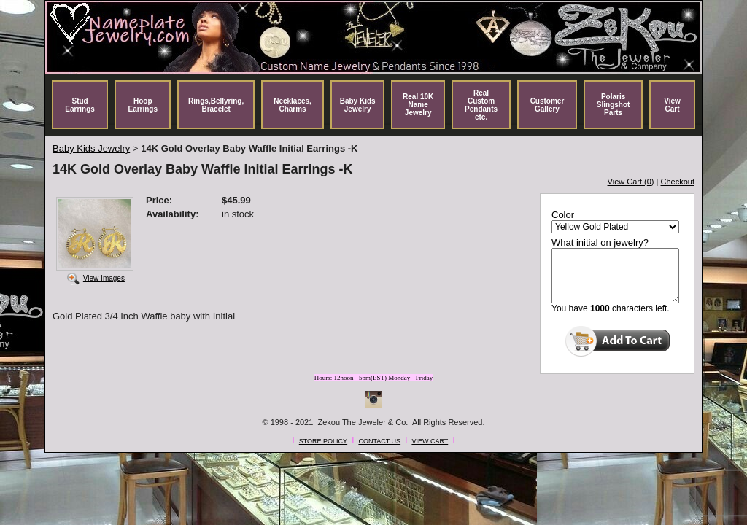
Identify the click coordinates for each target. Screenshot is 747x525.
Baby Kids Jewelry (358, 105)
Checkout (677, 181)
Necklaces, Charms (292, 105)
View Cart (672, 105)
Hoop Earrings (143, 105)
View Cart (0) (631, 181)
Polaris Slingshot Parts (613, 105)
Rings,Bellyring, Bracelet (216, 105)
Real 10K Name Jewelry (418, 105)
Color (562, 214)
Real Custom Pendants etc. (481, 105)
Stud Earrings (80, 105)
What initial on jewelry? (600, 242)
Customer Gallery (547, 105)
